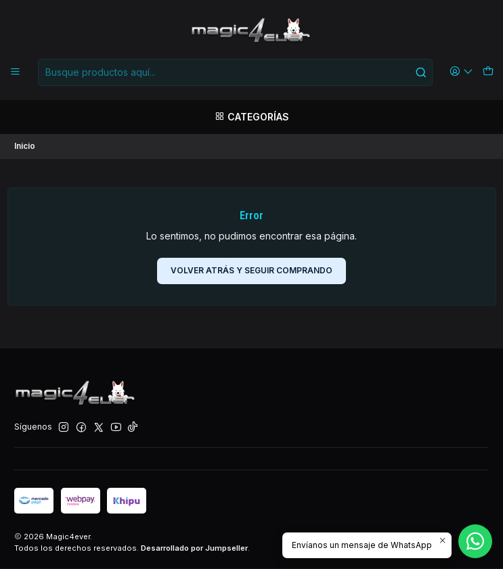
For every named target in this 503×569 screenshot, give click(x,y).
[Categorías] (251, 117)
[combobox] (235, 72)
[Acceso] (462, 72)
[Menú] (15, 72)
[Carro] (488, 72)
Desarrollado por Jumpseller (194, 548)
